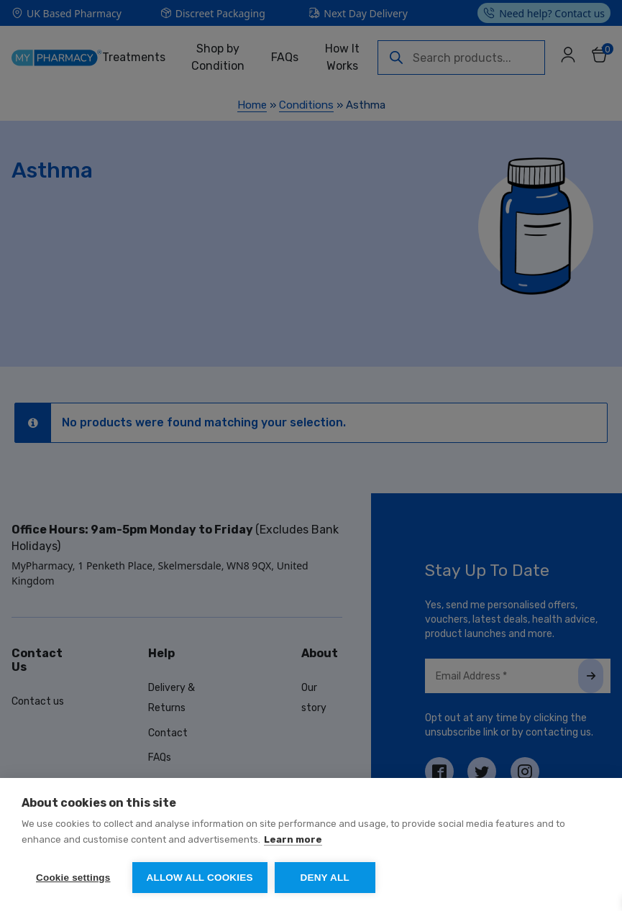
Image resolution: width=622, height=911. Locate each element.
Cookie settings (73, 877)
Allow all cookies (200, 877)
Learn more (293, 839)
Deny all (325, 877)
